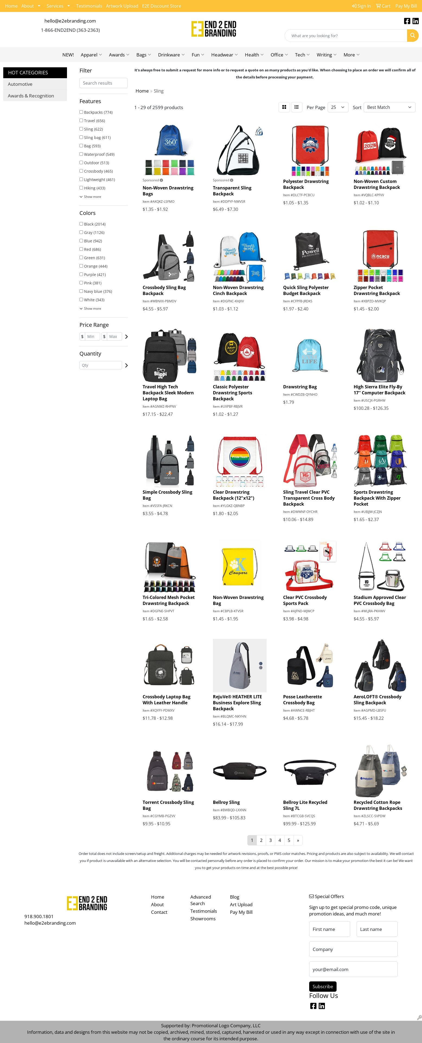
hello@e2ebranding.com (70, 20)
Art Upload (241, 904)
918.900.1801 (39, 916)
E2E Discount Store (161, 6)
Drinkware (171, 54)
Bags (143, 54)
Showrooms (203, 918)
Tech (302, 54)
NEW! (68, 54)
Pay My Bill (241, 912)
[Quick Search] (345, 35)
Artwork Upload (122, 6)
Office (279, 54)
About (27, 6)
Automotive (20, 84)
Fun (198, 54)
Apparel (91, 54)
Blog (234, 896)
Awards (119, 54)
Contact (159, 912)
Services (55, 6)
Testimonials (89, 6)
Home (11, 6)
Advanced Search (200, 899)
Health (254, 54)
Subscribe (323, 987)
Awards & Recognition (31, 95)
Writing (327, 54)
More (352, 54)
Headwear (224, 54)
